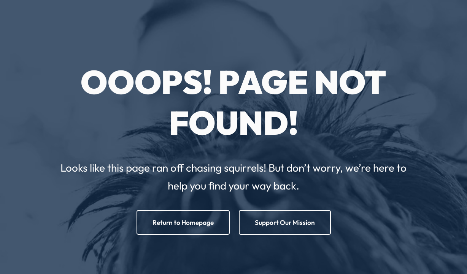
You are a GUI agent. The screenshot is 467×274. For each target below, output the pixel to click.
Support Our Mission (285, 222)
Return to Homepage (183, 222)
